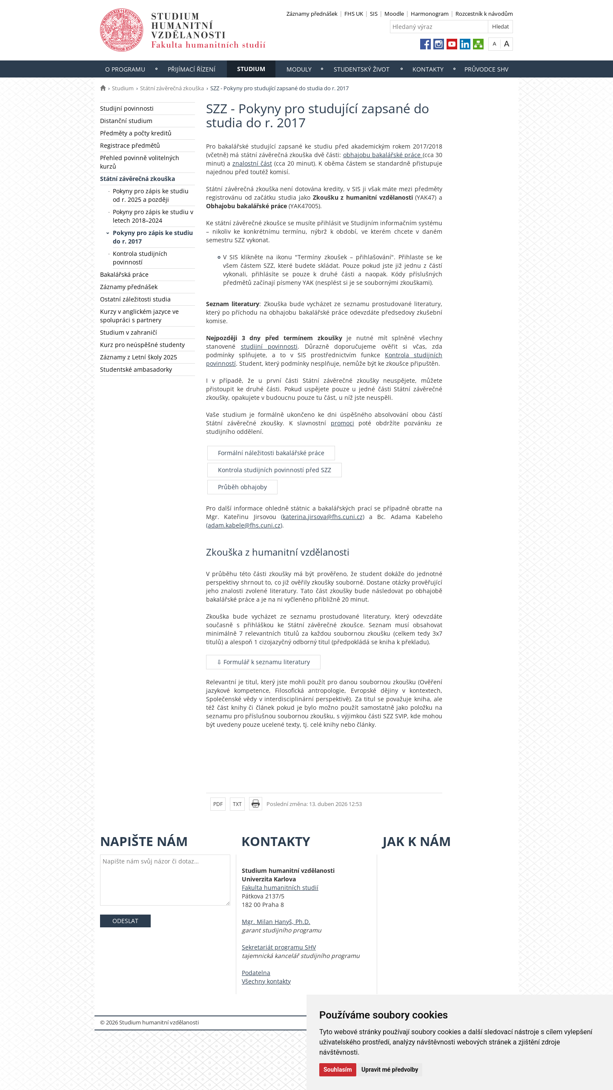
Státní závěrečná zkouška (172, 88)
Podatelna (256, 973)
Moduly (299, 69)
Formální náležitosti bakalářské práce (271, 453)
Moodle (394, 13)
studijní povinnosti (269, 346)
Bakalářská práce (124, 274)
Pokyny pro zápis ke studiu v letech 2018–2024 (153, 216)
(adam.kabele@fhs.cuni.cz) (244, 525)
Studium (251, 69)
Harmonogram (430, 13)
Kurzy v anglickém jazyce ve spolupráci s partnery (139, 315)
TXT (237, 804)
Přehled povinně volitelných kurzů (139, 162)
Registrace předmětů (130, 145)
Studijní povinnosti (127, 108)
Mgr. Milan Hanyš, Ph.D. (276, 922)
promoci (342, 423)
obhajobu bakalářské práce (383, 155)
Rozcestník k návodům (484, 13)
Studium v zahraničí (128, 332)
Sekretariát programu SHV (279, 947)
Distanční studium (126, 121)
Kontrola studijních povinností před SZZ (274, 470)
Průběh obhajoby (242, 487)
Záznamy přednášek (312, 13)
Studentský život (362, 69)
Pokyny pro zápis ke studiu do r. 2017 (153, 237)
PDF (218, 804)
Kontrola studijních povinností (140, 258)
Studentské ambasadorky (136, 369)
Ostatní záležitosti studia (135, 299)
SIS (374, 13)
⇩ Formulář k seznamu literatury (263, 662)
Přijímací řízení (191, 69)
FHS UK (353, 13)
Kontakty (428, 69)
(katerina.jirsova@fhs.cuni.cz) (322, 517)
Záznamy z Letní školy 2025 (138, 357)
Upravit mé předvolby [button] (389, 1069)
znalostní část (252, 163)
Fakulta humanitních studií (280, 887)
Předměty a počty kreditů (136, 133)
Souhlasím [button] (338, 1069)
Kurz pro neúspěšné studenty (142, 345)
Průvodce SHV (486, 69)
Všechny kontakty (266, 981)
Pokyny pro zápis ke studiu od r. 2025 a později (151, 195)
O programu (125, 69)
